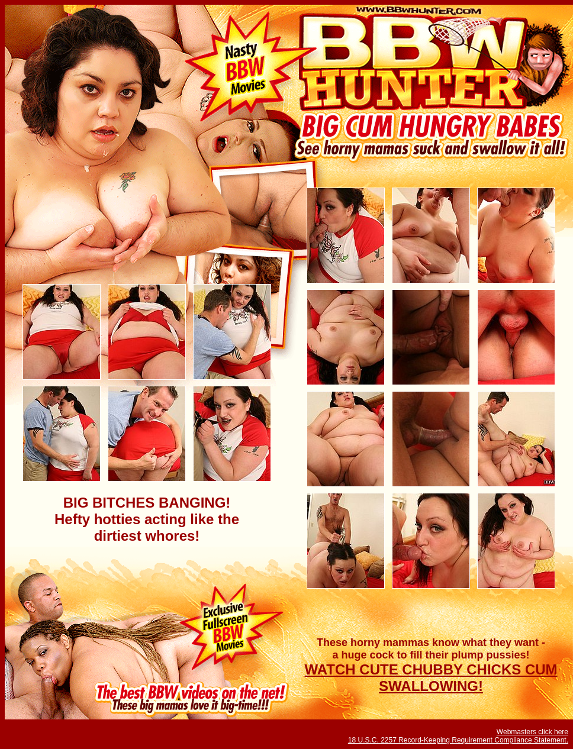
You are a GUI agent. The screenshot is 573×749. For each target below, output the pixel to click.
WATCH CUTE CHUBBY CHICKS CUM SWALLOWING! (430, 677)
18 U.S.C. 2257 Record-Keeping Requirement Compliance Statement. (458, 740)
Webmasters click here (532, 732)
